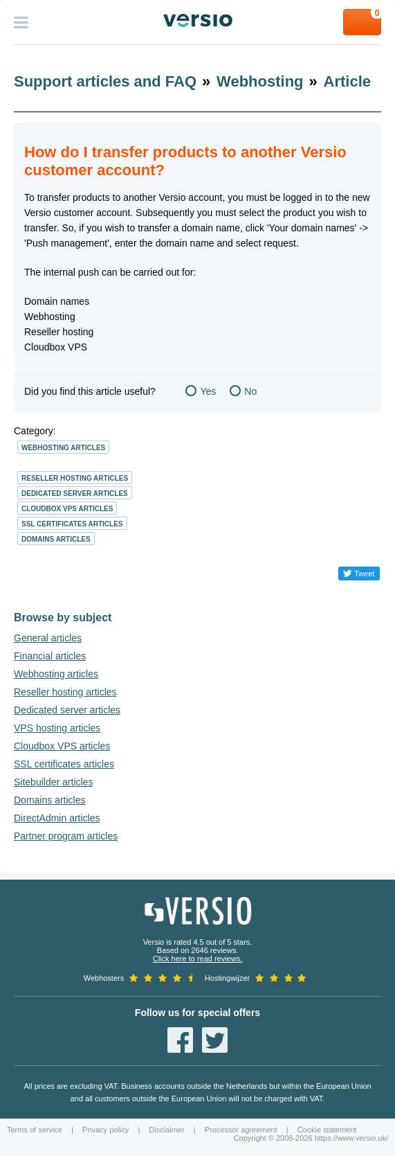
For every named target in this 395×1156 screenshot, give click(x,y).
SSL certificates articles (72, 524)
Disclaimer (166, 1130)
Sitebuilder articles (53, 782)
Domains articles (56, 539)
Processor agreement (241, 1130)
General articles (48, 637)
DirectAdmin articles (57, 818)
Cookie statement (327, 1130)
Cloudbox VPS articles (67, 509)
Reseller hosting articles (74, 478)
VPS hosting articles (57, 727)
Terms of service (34, 1130)
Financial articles (50, 655)
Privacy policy (105, 1130)
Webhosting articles (63, 448)
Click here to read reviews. (198, 958)
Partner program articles (66, 836)
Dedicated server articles (74, 493)
